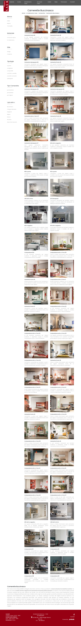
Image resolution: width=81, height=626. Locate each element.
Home (23, 13)
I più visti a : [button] (11, 102)
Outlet (49, 2)
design (8, 51)
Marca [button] (9, 17)
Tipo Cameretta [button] (13, 86)
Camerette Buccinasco (52, 13)
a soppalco (10, 68)
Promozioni (64, 2)
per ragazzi (10, 95)
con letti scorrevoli (11, 76)
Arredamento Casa (28, 2)
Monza (8, 117)
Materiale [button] (10, 33)
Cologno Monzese (11, 109)
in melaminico (10, 40)
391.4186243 (42, 620)
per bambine (10, 90)
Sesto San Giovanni (12, 122)
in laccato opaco (11, 37)
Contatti (72, 2)
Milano (8, 114)
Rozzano (9, 119)
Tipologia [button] (10, 61)
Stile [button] (8, 47)
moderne (9, 54)
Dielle (8, 21)
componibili (10, 71)
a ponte (9, 65)
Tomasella (9, 26)
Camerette (42, 13)
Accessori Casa (39, 2)
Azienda (12, 2)
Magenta (9, 112)
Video (56, 2)
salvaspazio (10, 78)
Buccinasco (10, 106)
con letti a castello (12, 73)
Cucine (19, 2)
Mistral (8, 23)
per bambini (10, 92)
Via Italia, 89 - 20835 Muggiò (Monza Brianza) (41, 618)
